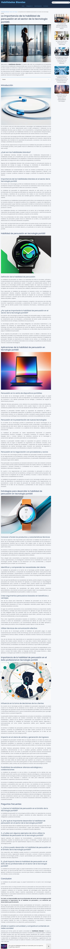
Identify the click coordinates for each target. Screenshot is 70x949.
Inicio (23, 6)
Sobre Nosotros (38, 6)
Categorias (29, 6)
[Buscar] (68, 2)
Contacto (45, 6)
